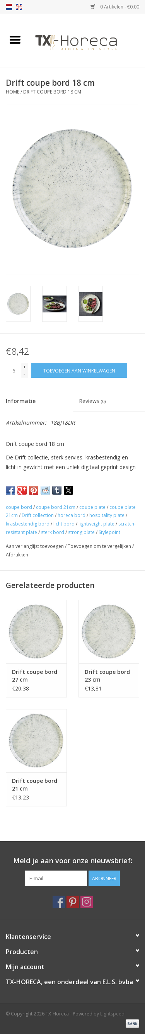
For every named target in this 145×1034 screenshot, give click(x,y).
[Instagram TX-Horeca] (86, 902)
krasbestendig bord (27, 523)
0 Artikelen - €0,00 (114, 6)
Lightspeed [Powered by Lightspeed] (112, 1013)
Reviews (92, 401)
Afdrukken (17, 554)
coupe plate (92, 507)
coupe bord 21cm (55, 507)
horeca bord (71, 515)
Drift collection (38, 515)
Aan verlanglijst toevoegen (35, 546)
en (19, 7)
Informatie (21, 401)
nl (9, 7)
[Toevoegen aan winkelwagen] (79, 370)
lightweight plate (96, 523)
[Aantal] (13, 370)
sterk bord (52, 532)
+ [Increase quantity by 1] (24, 367)
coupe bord (19, 507)
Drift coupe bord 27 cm (34, 675)
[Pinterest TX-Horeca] (73, 902)
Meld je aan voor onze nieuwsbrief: (72, 861)
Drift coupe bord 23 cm (107, 675)
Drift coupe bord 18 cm (52, 91)
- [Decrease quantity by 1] (24, 374)
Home (12, 91)
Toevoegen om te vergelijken (100, 546)
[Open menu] (15, 39)
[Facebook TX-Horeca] (59, 902)
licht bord (64, 523)
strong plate (81, 532)
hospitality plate (107, 515)
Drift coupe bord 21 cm (34, 784)
